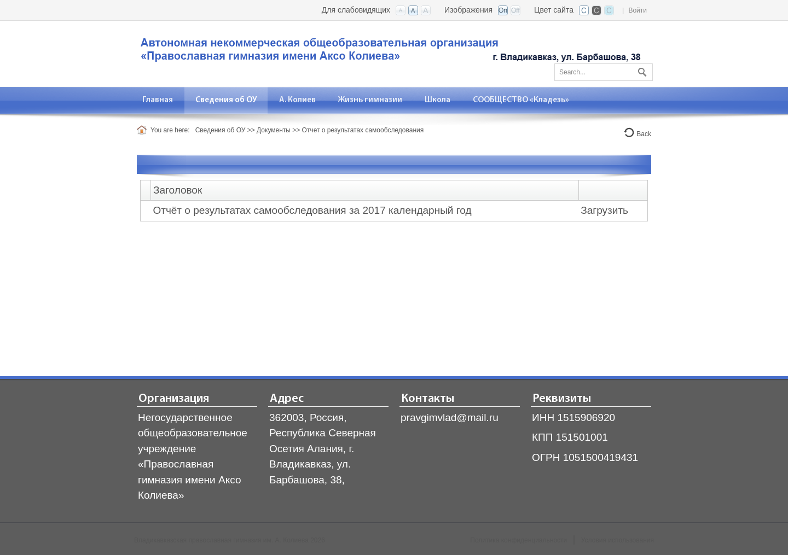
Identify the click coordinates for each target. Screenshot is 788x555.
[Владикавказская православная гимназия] (388, 53)
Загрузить (604, 210)
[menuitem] (157, 100)
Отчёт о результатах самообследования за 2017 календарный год (312, 210)
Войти (637, 10)
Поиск (640, 70)
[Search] (603, 72)
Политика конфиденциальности (518, 540)
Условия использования (617, 540)
